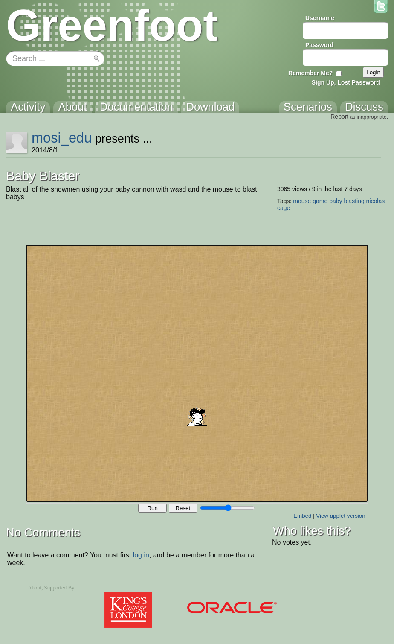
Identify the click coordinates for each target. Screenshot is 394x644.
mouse (302, 201)
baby (335, 201)
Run (152, 508)
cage (283, 207)
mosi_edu (62, 138)
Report (339, 116)
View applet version (340, 516)
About (34, 588)
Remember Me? (310, 73)
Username (319, 18)
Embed (302, 516)
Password (319, 44)
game (320, 201)
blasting (354, 201)
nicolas (375, 201)
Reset (182, 508)
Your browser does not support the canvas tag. (197, 373)
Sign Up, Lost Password (346, 82)
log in (141, 555)
